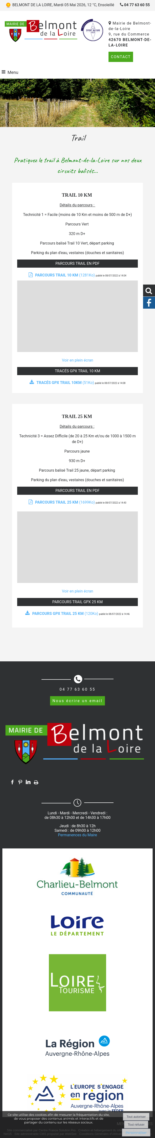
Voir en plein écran (77, 360)
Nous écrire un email (77, 701)
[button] (149, 290)
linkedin (28, 782)
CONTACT (121, 57)
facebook (12, 782)
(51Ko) (65, 382)
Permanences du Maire (77, 835)
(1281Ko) (65, 275)
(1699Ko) (65, 502)
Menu (13, 72)
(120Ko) (65, 613)
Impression (36, 781)
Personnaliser (136, 1132)
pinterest (20, 782)
